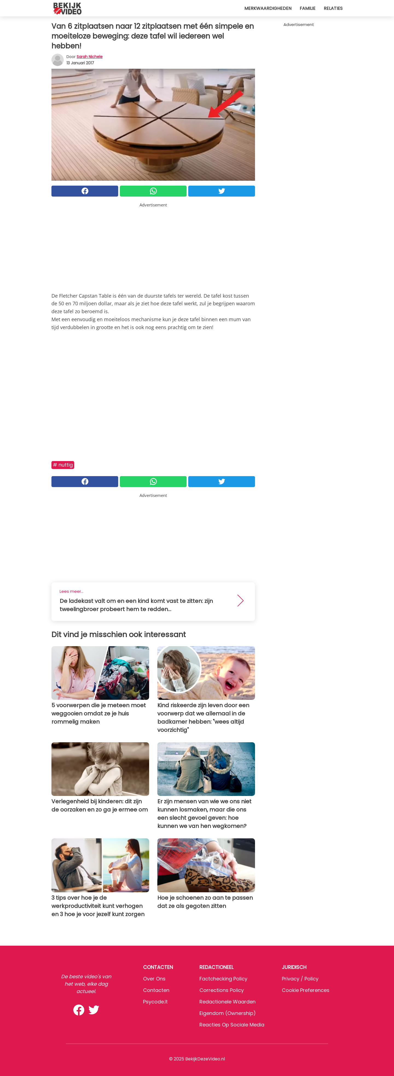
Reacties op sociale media (231, 1024)
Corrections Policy (221, 990)
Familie (307, 8)
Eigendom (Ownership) (227, 1013)
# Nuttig (63, 464)
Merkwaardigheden (267, 8)
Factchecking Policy (223, 978)
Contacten (156, 990)
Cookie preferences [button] (305, 990)
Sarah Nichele (90, 56)
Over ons (154, 978)
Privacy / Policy (300, 978)
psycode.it (155, 1001)
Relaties (333, 8)
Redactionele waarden (227, 1001)
